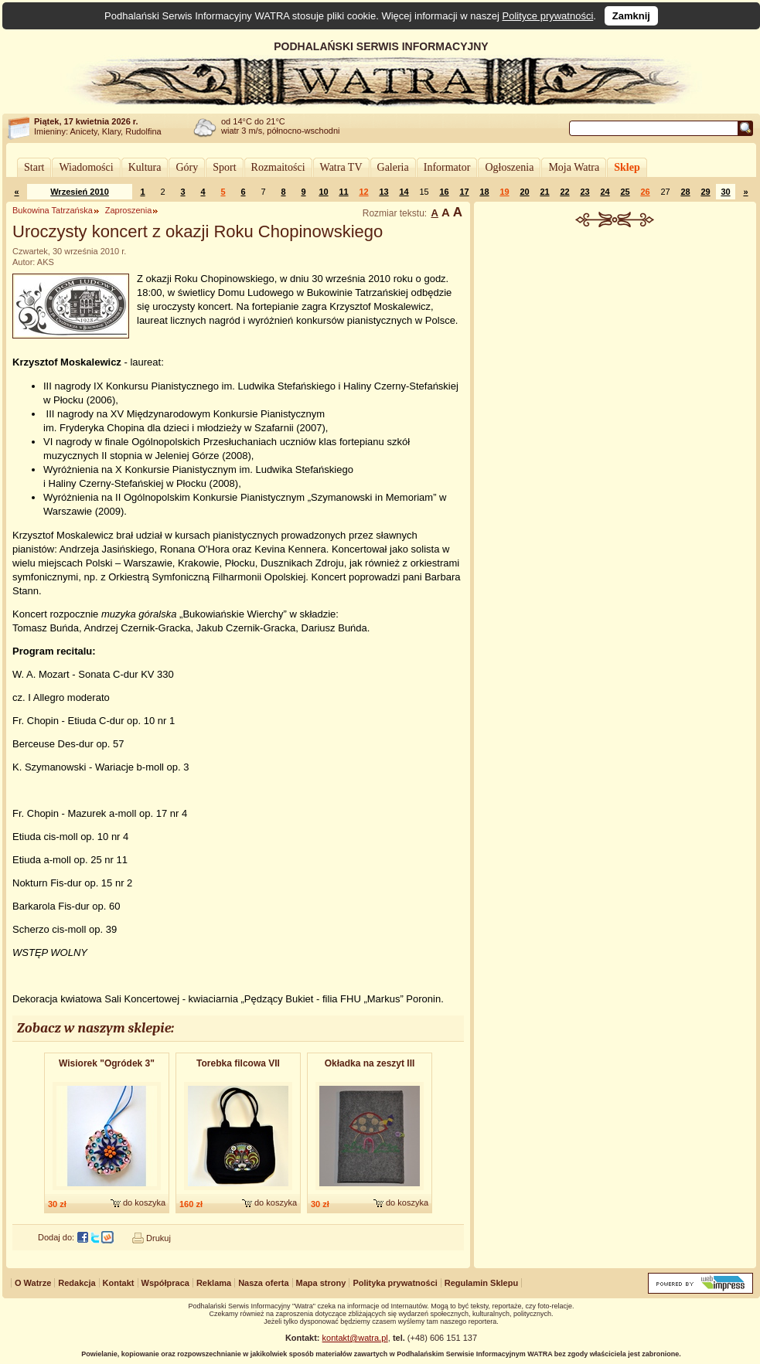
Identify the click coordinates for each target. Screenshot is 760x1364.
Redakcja (76, 1282)
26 (644, 191)
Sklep (626, 167)
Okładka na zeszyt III (370, 1063)
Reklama (213, 1282)
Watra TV (341, 167)
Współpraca (165, 1282)
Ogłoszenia (509, 167)
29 (705, 191)
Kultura (145, 167)
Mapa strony (321, 1282)
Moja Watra (573, 167)
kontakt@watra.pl (355, 1337)
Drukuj (158, 1238)
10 (323, 191)
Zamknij (631, 16)
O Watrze (33, 1282)
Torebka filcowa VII (238, 1063)
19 (504, 191)
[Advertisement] (615, 343)
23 (584, 191)
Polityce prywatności (548, 16)
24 (604, 191)
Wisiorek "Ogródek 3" (107, 1063)
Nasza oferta (263, 1282)
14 (403, 191)
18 (484, 191)
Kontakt (119, 1282)
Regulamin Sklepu (481, 1282)
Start (34, 167)
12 (363, 191)
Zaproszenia (128, 210)
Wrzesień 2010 (79, 191)
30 (725, 191)
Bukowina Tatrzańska (52, 210)
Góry (187, 167)
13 (383, 191)
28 (685, 191)
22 (564, 191)
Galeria (393, 167)
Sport (224, 167)
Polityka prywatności (395, 1282)
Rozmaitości (278, 167)
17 (464, 191)
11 (343, 191)
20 (524, 191)
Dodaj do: (56, 1237)
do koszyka (144, 1202)
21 (544, 191)
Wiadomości (86, 167)
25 (624, 191)
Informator (447, 167)
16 (443, 191)
